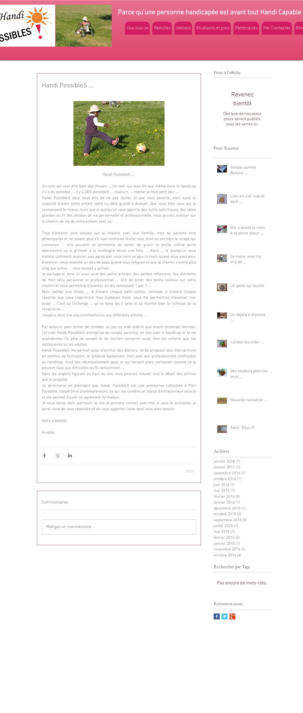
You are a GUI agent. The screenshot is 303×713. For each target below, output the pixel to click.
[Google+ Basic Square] (232, 616)
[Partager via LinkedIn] (69, 455)
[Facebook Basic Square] (217, 616)
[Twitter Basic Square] (225, 616)
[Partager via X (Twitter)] (57, 455)
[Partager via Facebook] (44, 455)
